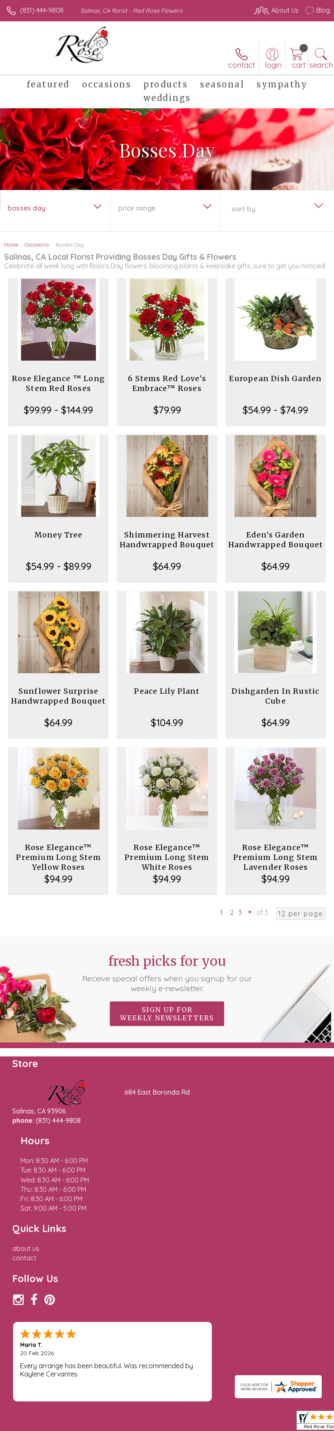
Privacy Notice (79, 1378)
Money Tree (58, 534)
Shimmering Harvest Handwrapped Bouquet (167, 539)
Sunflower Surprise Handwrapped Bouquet (58, 696)
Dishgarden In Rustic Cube (275, 696)
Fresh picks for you (167, 973)
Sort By (243, 209)
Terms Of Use (30, 1378)
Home (11, 244)
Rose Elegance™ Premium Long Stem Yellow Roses (58, 857)
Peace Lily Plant (167, 691)
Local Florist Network (137, 1378)
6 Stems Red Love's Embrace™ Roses (167, 383)
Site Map (188, 1378)
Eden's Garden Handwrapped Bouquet (275, 539)
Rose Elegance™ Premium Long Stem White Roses (167, 857)
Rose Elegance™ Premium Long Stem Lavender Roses (275, 857)
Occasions (37, 244)
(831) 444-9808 (42, 10)
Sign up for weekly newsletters (167, 1014)
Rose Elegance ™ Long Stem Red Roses (58, 383)
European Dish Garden (275, 378)
